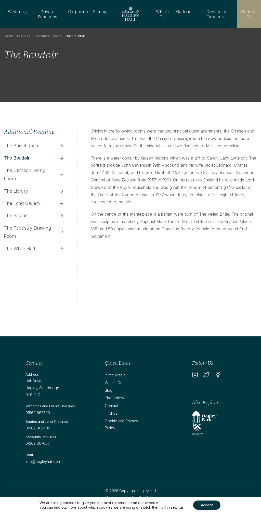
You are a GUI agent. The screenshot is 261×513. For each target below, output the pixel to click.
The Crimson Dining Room (34, 174)
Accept (207, 505)
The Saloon (34, 215)
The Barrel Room (34, 145)
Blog (108, 390)
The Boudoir (34, 158)
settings (177, 507)
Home (8, 36)
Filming (100, 11)
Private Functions (47, 14)
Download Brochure (216, 14)
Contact (111, 405)
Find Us (111, 413)
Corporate (78, 11)
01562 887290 (37, 412)
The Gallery (114, 398)
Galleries (184, 11)
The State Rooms (47, 36)
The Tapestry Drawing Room (34, 232)
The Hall (23, 36)
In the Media (115, 375)
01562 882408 (37, 428)
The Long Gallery (34, 203)
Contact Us (248, 14)
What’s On (162, 14)
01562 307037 (37, 443)
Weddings (17, 11)
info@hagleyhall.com (43, 461)
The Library (34, 191)
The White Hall (34, 248)
